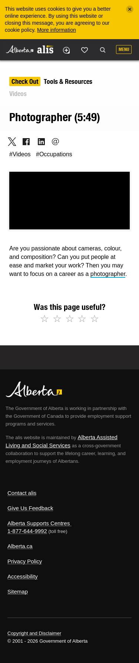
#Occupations (54, 154)
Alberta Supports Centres (38, 523)
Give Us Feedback (30, 508)
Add (66, 50)
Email (53, 141)
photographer (107, 274)
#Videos (20, 154)
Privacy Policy (24, 561)
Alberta (20, 49)
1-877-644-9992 (27, 531)
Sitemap (17, 591)
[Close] (129, 9)
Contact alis (21, 493)
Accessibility (22, 576)
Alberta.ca (20, 546)
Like (84, 50)
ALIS (45, 49)
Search (102, 50)
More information (56, 30)
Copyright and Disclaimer (34, 633)
